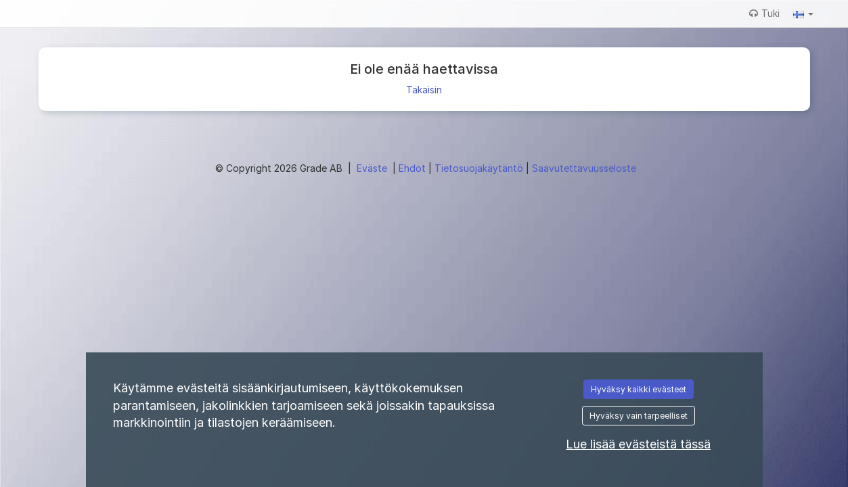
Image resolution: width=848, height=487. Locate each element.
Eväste (373, 168)
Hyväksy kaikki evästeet (638, 389)
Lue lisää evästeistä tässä (638, 444)
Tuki (764, 13)
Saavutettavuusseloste (584, 168)
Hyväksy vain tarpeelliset (638, 416)
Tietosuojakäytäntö (480, 168)
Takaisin (424, 89)
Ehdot (413, 168)
